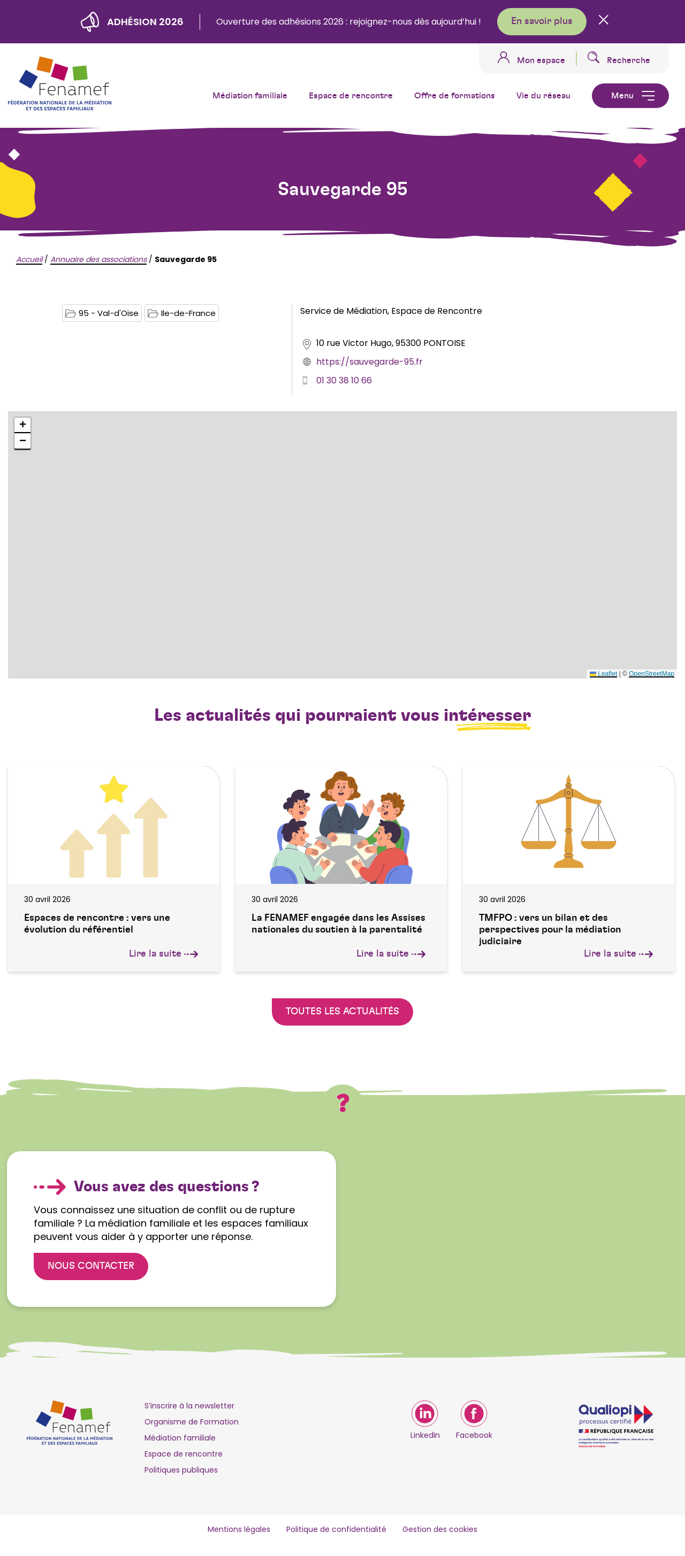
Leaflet (603, 673)
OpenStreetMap (651, 673)
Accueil (29, 259)
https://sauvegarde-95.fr (369, 362)
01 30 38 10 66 (344, 380)
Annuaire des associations (98, 259)
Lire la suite (163, 954)
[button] (22, 426)
